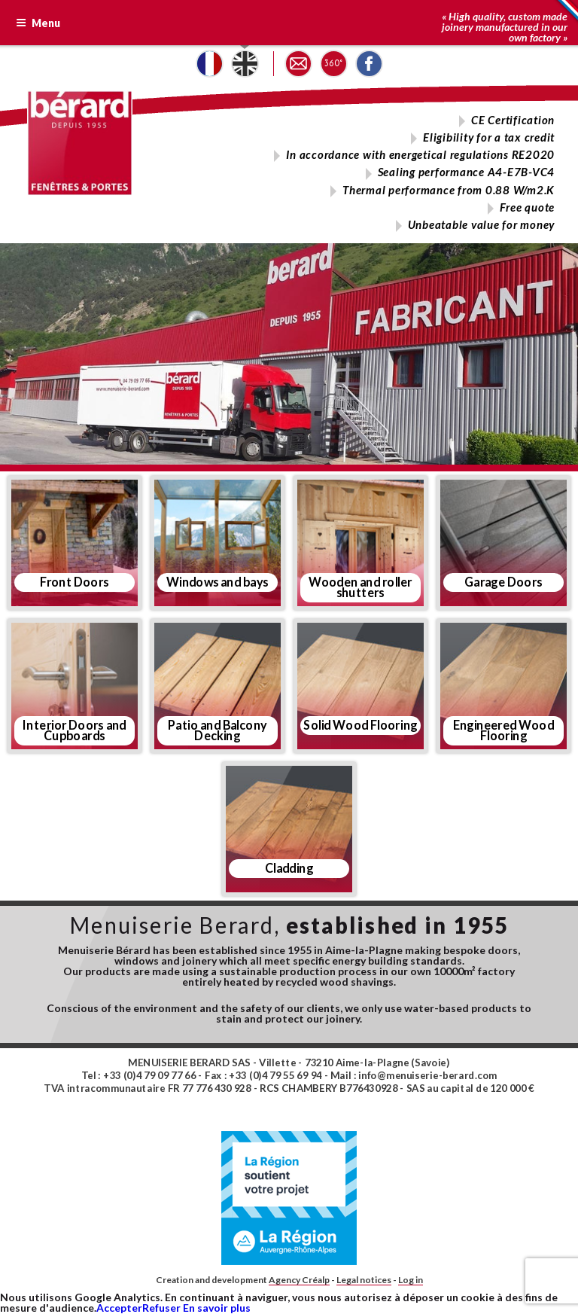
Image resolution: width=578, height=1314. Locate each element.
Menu (38, 23)
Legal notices (363, 1279)
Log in (410, 1279)
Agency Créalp (299, 1279)
